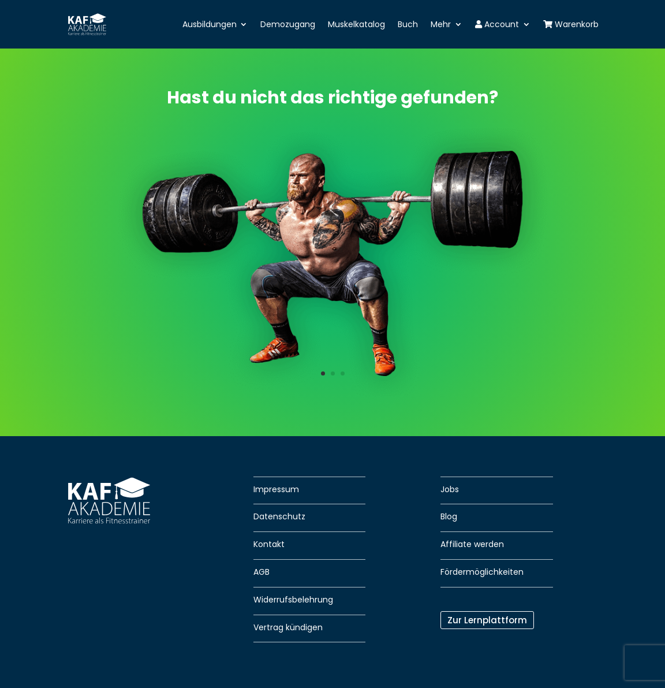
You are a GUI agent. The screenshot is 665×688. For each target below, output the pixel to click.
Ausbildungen (209, 24)
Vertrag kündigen (288, 627)
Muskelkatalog (356, 24)
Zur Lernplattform (487, 620)
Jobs (449, 489)
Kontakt (269, 544)
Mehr (441, 24)
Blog (448, 516)
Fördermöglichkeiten (482, 572)
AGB (261, 572)
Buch (408, 24)
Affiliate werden (472, 544)
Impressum (276, 489)
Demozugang (287, 24)
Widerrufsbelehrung (293, 599)
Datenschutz (279, 516)
